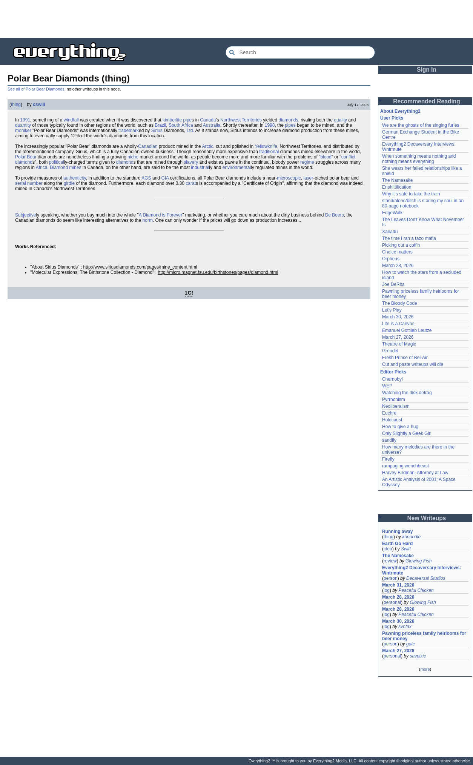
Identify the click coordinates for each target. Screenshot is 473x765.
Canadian (147, 146)
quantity (23, 125)
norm (148, 220)
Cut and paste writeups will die (412, 364)
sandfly (389, 440)
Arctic (207, 146)
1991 (25, 120)
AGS (146, 178)
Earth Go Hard (397, 543)
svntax (405, 626)
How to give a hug (400, 426)
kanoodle (411, 536)
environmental (237, 167)
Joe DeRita (393, 284)
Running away (397, 531)
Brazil (160, 125)
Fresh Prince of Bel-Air (405, 357)
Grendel (390, 350)
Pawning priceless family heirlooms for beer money (424, 636)
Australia (212, 125)
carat (191, 183)
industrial (200, 167)
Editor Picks (393, 372)
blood (325, 157)
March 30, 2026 (397, 317)
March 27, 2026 (397, 337)
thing (16, 104)
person (391, 578)
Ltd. (190, 130)
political (56, 162)
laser (308, 178)
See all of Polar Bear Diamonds (36, 89)
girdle (69, 183)
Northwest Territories (241, 120)
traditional (269, 151)
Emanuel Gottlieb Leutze (407, 330)
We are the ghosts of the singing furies (420, 125)
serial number (29, 183)
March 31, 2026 (398, 585)
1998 (270, 125)
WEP (387, 386)
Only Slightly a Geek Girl (407, 433)
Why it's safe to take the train (411, 194)
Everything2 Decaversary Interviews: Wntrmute (421, 570)
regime (307, 162)
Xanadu (390, 231)
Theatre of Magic (399, 344)
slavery (191, 162)
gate (410, 644)
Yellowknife (266, 146)
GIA (165, 178)
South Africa (181, 125)
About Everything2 (400, 111)
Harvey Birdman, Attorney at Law (415, 472)
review (390, 561)
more (425, 669)
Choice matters (397, 252)
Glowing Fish (418, 561)
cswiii (39, 104)
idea (388, 548)
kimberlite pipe (177, 120)
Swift (406, 548)
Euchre (389, 413)
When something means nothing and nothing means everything (419, 159)
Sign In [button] (426, 69)
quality (340, 120)
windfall (71, 120)
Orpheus (390, 258)
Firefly (388, 459)
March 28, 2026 (397, 265)
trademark (128, 130)
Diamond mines (65, 167)
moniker (23, 130)
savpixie (418, 656)
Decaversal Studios (425, 578)
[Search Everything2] (300, 52)
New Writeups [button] (426, 518)
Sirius (157, 130)
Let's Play (392, 310)
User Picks (391, 118)
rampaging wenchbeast (405, 466)
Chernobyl (392, 379)
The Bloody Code (399, 303)
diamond (125, 162)
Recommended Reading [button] (426, 101)
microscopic (289, 178)
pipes (290, 125)
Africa (42, 167)
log (387, 590)
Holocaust (392, 419)
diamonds (288, 120)
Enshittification (396, 187)
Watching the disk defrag (407, 392)
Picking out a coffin (401, 245)
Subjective (25, 215)
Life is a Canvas (398, 323)
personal (392, 602)
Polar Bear (26, 157)
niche (132, 157)
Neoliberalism (396, 406)
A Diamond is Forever (160, 215)
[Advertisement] (236, 19)
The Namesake (397, 180)
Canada (208, 120)
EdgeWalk (392, 212)
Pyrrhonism (393, 399)
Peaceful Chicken (415, 590)
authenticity (74, 178)
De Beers (334, 215)
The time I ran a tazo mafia (409, 238)
